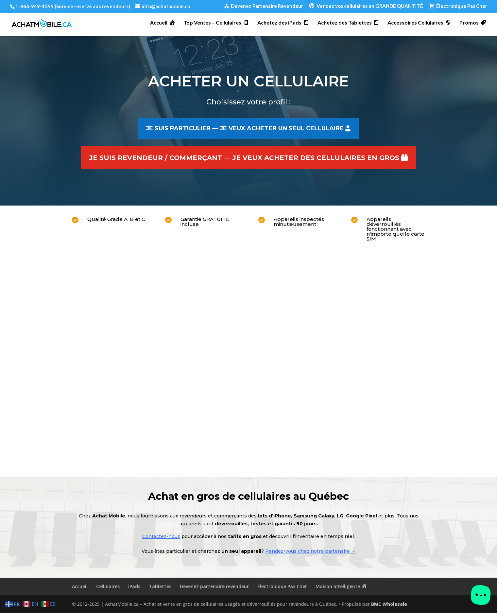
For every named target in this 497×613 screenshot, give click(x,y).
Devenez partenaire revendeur (214, 586)
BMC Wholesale (389, 604)
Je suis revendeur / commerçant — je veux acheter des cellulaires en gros (244, 158)
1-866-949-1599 (34, 6)
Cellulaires (108, 586)
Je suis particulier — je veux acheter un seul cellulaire (245, 128)
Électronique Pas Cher (282, 586)
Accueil (80, 586)
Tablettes (160, 586)
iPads (134, 586)
